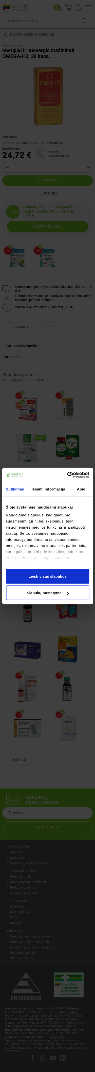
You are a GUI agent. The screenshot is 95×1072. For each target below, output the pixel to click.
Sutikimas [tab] (15, 489)
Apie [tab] (81, 489)
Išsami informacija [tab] (48, 489)
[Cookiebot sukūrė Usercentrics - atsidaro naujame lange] (67, 475)
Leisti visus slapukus (47, 576)
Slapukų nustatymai (48, 593)
